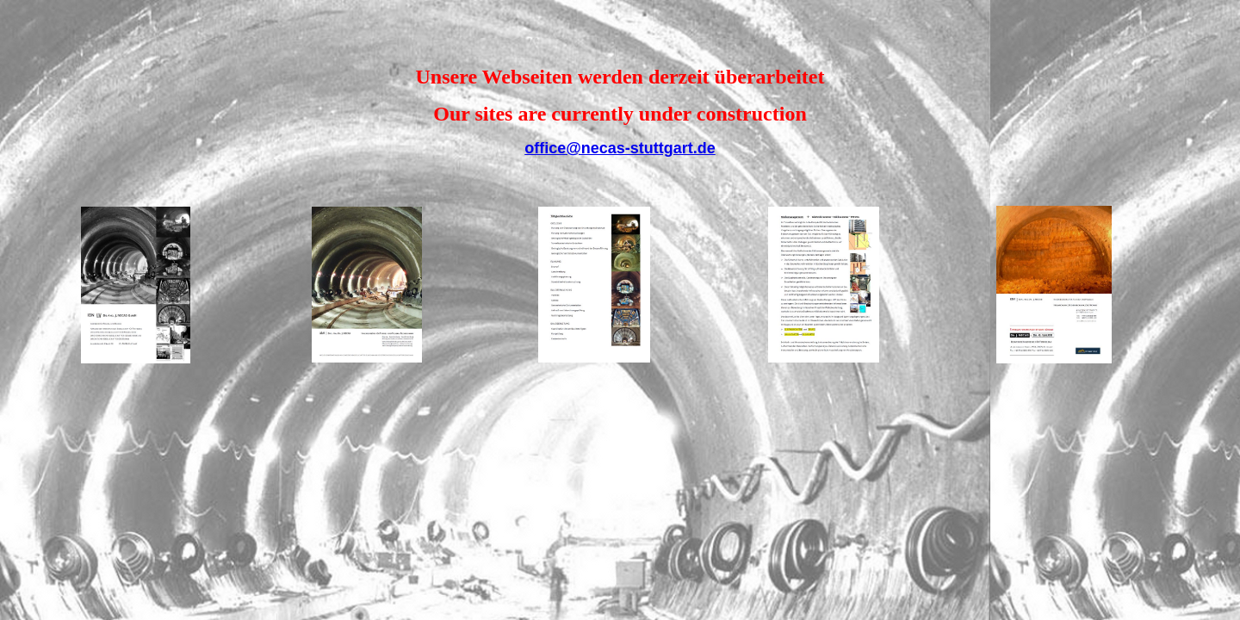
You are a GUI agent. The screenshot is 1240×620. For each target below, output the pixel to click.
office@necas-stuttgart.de (620, 148)
